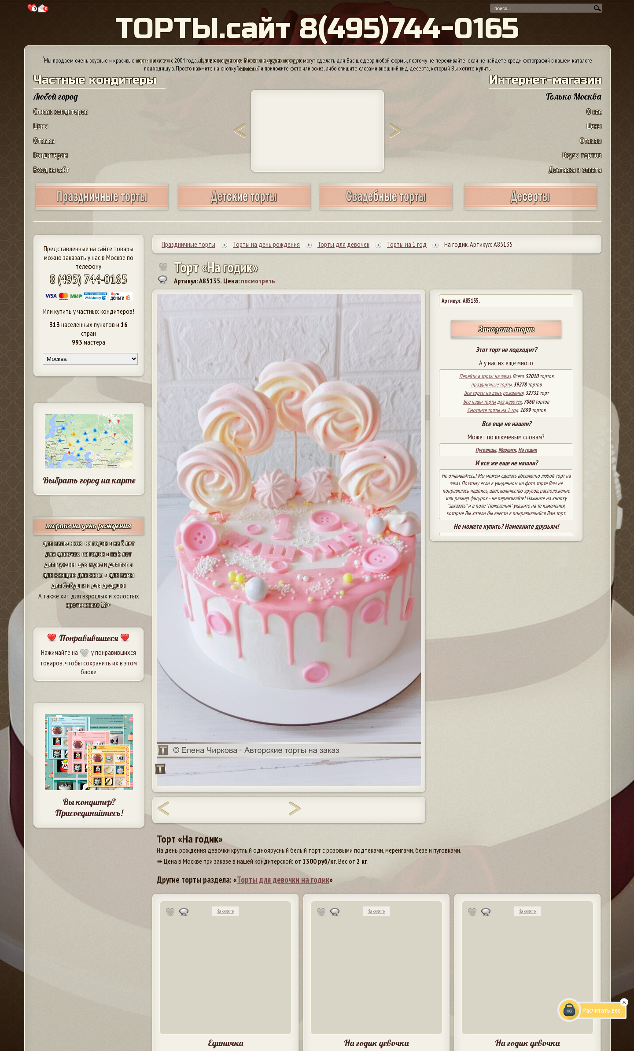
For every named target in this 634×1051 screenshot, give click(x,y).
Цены (40, 126)
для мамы (121, 574)
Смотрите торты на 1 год (492, 410)
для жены (90, 574)
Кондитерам (50, 155)
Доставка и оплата (575, 169)
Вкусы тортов (582, 155)
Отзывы (44, 140)
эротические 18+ (88, 604)
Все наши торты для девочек (492, 401)
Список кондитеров (60, 111)
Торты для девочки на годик (283, 879)
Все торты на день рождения (493, 393)
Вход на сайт (51, 169)
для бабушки (68, 585)
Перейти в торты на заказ (485, 376)
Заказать (225, 911)
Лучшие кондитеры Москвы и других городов (250, 60)
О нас (593, 111)
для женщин (59, 574)
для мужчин (59, 564)
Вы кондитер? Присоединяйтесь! (89, 807)
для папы (120, 564)
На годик (527, 449)
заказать (248, 68)
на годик (96, 542)
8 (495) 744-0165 (88, 279)
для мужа (90, 564)
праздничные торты (491, 384)
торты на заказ (153, 60)
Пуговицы (486, 449)
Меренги (507, 449)
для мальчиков (62, 542)
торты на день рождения (88, 525)
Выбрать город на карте (89, 480)
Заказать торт (506, 329)
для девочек (62, 553)
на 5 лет (124, 542)
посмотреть (258, 280)
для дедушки (108, 585)
